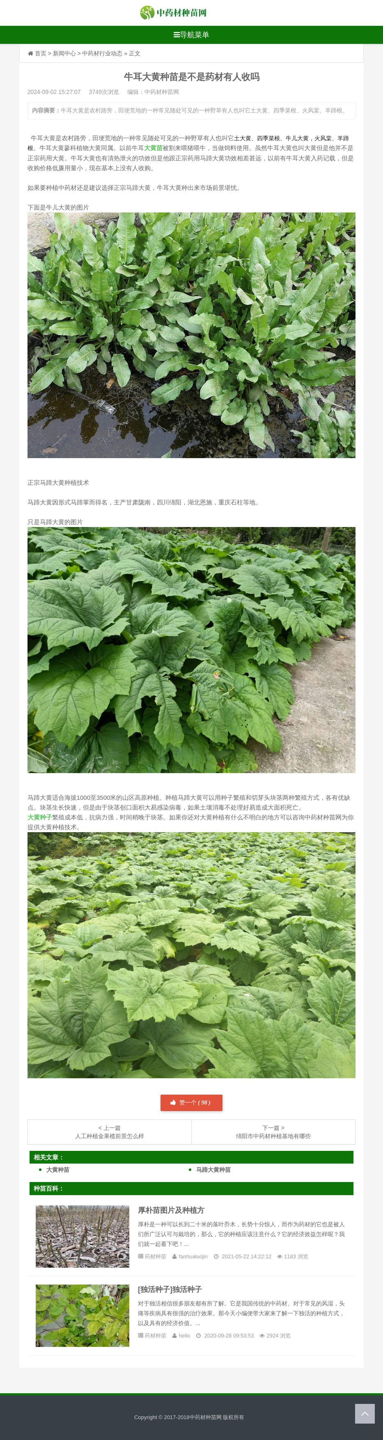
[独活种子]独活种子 (170, 1289)
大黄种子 (40, 817)
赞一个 (190, 1103)
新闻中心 (64, 53)
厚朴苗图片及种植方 (171, 1210)
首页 (40, 53)
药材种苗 (155, 1256)
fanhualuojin (193, 1256)
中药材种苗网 (206, 1417)
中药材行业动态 (102, 53)
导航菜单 (191, 35)
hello (184, 1336)
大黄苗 (153, 147)
